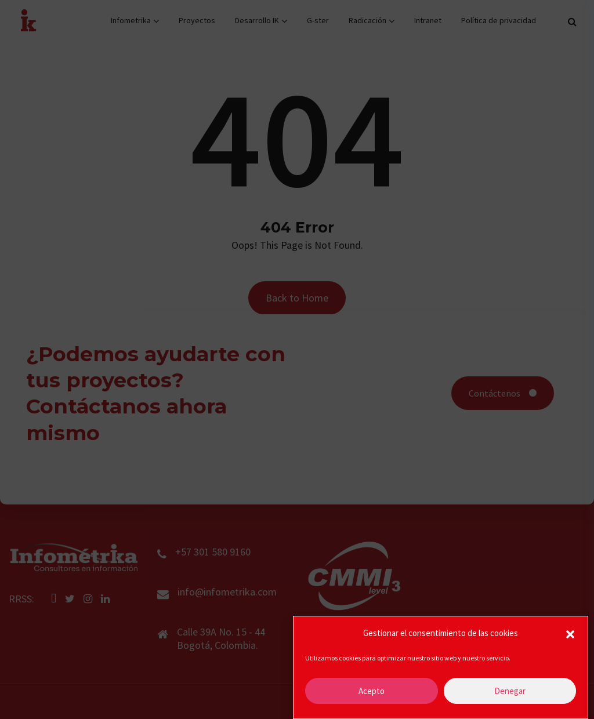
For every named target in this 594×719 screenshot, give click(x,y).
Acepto (371, 690)
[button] (570, 633)
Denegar (510, 690)
